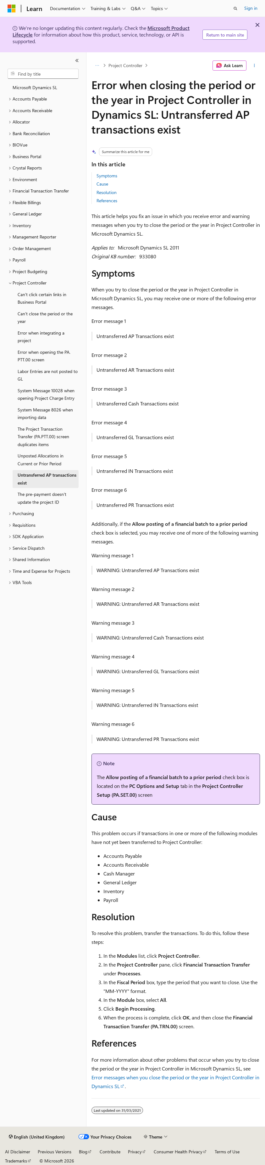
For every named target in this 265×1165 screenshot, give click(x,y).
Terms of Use (227, 1152)
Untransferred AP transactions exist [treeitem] (47, 479)
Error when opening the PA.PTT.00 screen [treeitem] (44, 356)
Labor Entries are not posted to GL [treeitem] (48, 375)
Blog (83, 1152)
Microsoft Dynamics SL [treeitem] (35, 87)
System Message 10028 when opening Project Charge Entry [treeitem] (46, 394)
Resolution (107, 192)
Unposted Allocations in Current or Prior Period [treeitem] (40, 460)
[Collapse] (77, 60)
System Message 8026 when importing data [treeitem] (45, 414)
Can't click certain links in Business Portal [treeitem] (42, 298)
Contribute (110, 1152)
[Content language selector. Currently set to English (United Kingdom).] (37, 1137)
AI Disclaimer (17, 1152)
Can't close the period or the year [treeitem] (45, 317)
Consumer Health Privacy (178, 1152)
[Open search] (235, 8)
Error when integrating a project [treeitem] (41, 337)
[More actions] (254, 65)
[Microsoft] (12, 8)
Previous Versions (54, 1152)
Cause (102, 184)
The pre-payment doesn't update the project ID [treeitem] (42, 498)
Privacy (135, 1152)
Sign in (250, 8)
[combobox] (43, 74)
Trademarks (16, 1161)
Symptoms (107, 176)
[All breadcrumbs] (96, 65)
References (107, 201)
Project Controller (125, 65)
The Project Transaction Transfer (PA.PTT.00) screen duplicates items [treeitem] (43, 436)
